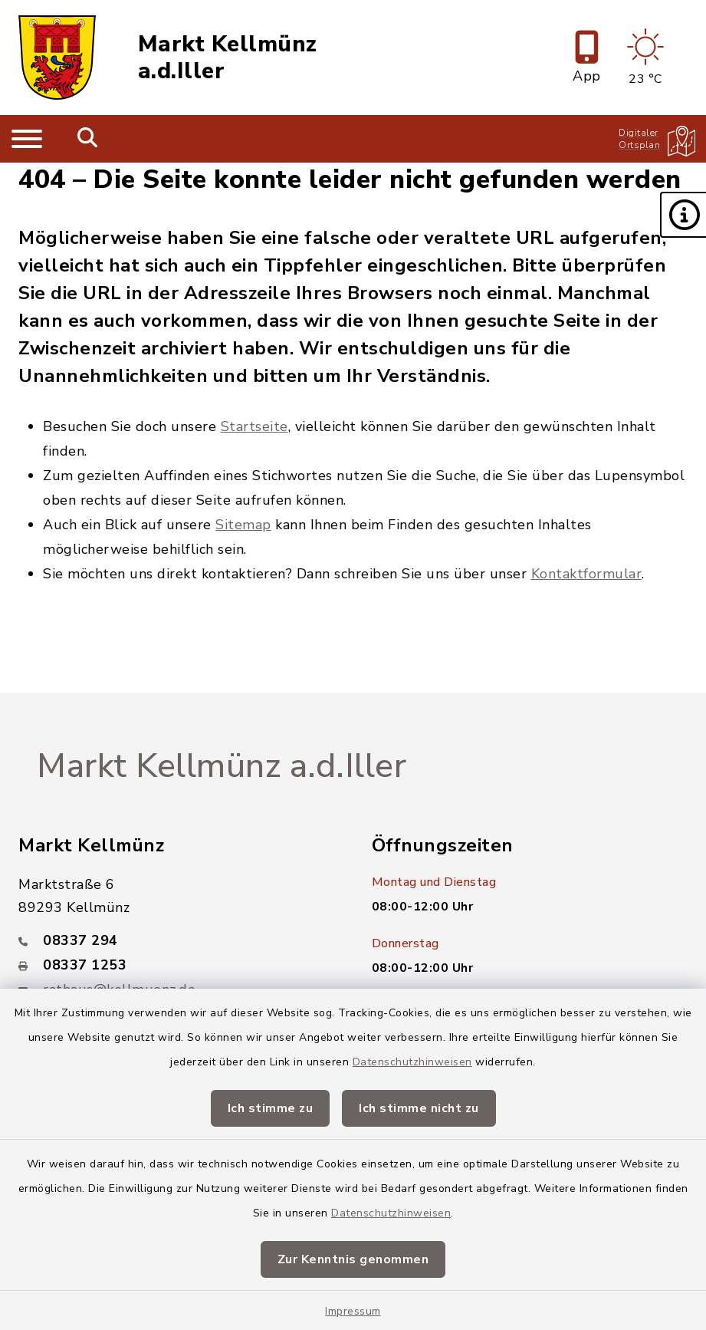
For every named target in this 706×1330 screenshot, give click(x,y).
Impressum (353, 1311)
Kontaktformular (586, 574)
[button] (683, 215)
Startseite (254, 426)
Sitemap (243, 524)
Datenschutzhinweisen (412, 1062)
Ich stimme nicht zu (419, 1108)
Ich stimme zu (271, 1108)
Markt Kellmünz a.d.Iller (227, 58)
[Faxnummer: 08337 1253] (176, 965)
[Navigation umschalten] (27, 139)
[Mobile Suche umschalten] (88, 139)
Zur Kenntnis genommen (353, 1259)
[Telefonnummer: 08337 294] (176, 940)
